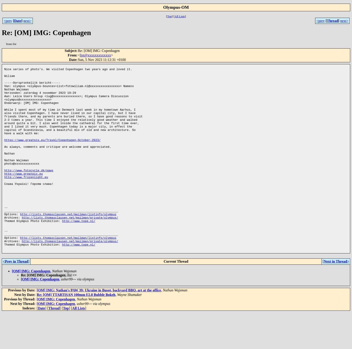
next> (27, 21)
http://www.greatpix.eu (23, 195)
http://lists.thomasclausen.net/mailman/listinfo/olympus (68, 244)
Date (17, 21)
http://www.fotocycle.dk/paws (28, 191)
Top (169, 16)
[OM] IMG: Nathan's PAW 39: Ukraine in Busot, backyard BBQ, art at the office (99, 327)
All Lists (179, 16)
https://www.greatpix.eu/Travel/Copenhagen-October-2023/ (52, 155)
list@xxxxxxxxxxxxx (95, 55)
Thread (332, 21)
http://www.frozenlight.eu (26, 199)
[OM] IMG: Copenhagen (31, 307)
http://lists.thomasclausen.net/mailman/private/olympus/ (70, 248)
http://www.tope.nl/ (78, 252)
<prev (8, 21)
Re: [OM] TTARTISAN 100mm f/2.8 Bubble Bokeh (76, 331)
